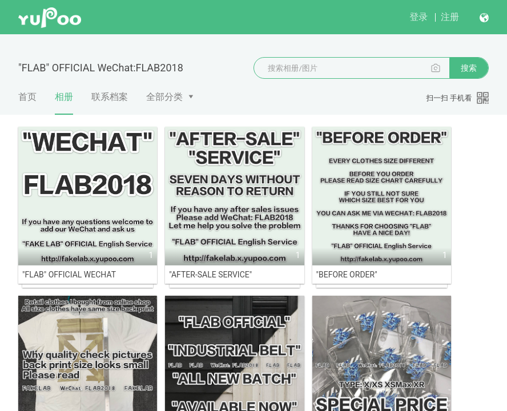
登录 (418, 16)
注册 (450, 16)
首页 (27, 96)
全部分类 (164, 96)
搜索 (469, 67)
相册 (64, 102)
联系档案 (109, 96)
